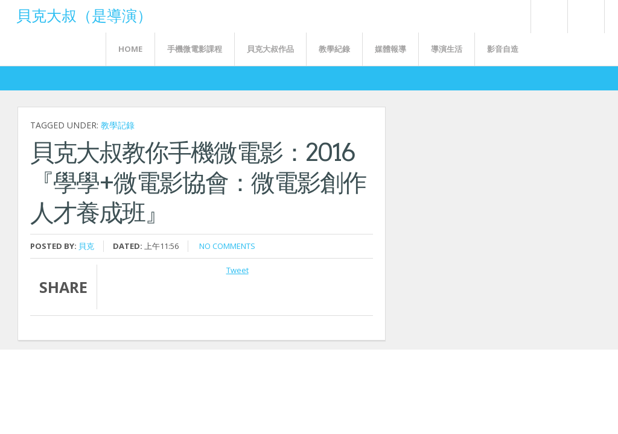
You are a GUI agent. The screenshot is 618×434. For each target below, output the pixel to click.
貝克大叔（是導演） (84, 14)
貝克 (86, 246)
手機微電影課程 (194, 48)
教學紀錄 (334, 48)
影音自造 (502, 48)
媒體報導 (390, 48)
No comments (227, 246)
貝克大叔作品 (270, 48)
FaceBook (583, 16)
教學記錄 (118, 125)
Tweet (237, 270)
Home (130, 48)
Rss (548, 16)
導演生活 (446, 48)
